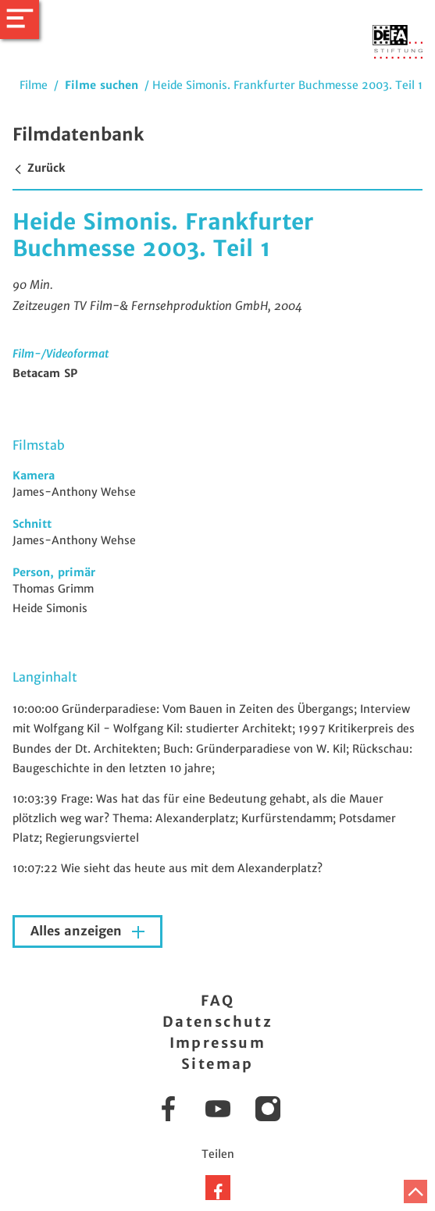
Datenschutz (217, 1022)
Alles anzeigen (78, 931)
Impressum (217, 1043)
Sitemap (217, 1064)
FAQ (217, 1001)
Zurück (38, 168)
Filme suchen (101, 85)
